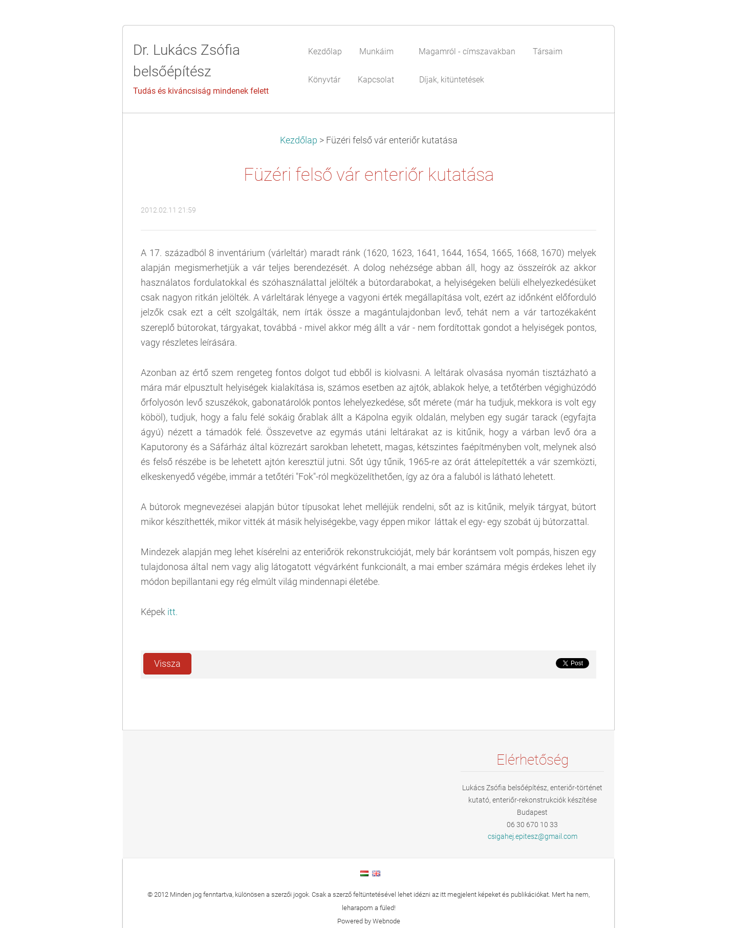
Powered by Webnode (368, 921)
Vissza (167, 664)
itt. (172, 612)
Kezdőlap (298, 140)
